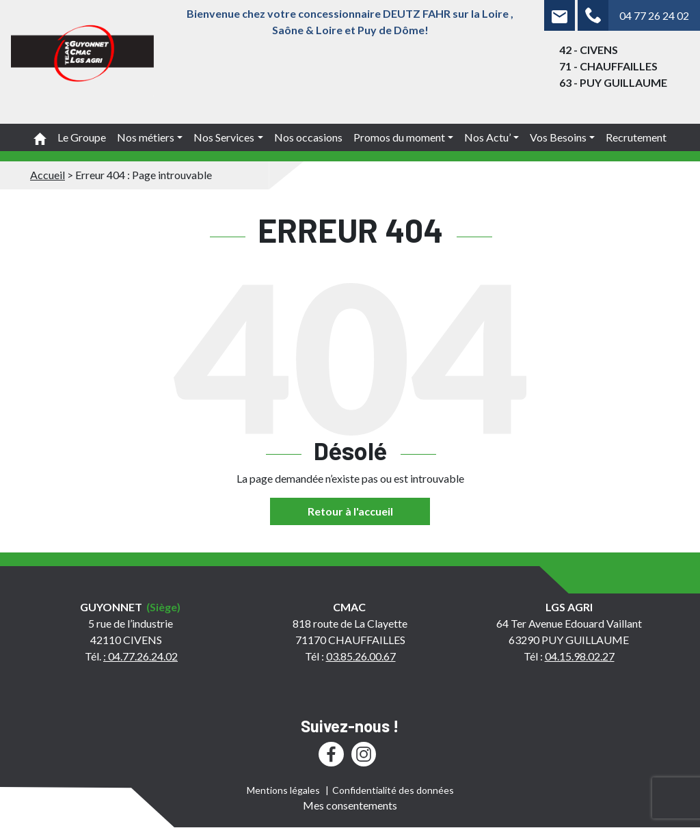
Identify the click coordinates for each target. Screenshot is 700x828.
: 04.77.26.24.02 (140, 656)
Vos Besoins (558, 137)
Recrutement (636, 137)
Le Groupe (81, 137)
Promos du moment (399, 137)
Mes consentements (350, 805)
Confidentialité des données (393, 790)
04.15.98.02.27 (580, 656)
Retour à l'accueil (350, 511)
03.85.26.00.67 (361, 656)
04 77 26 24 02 (654, 15)
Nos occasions (308, 137)
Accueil (47, 174)
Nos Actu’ (487, 137)
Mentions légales (283, 790)
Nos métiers (145, 137)
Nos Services (223, 137)
